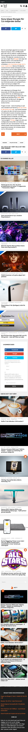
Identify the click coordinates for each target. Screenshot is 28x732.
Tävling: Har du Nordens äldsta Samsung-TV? (11, 480)
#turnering (18, 571)
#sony (21, 142)
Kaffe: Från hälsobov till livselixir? (12, 421)
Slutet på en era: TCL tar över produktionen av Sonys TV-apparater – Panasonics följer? (13, 186)
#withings (3, 539)
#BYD (9, 507)
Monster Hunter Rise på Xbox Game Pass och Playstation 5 (13, 246)
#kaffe (8, 419)
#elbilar (13, 507)
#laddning (18, 507)
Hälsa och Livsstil (5, 418)
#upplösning (4, 303)
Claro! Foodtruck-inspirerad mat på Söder (13, 713)
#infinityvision (14, 447)
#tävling (15, 478)
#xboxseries (4, 244)
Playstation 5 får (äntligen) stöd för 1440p (13, 306)
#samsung (9, 478)
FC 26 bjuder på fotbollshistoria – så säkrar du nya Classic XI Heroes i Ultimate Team (13, 661)
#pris (17, 273)
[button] (2, 6)
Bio (2, 447)
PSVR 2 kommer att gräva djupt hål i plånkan (13, 275)
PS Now (13, 120)
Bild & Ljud (3, 182)
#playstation (13, 142)
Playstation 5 (6, 16)
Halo (19, 97)
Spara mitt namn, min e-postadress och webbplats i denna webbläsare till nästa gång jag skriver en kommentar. (14, 376)
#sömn (12, 538)
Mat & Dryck (14, 418)
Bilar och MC (4, 507)
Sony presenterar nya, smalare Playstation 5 (11, 216)
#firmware (11, 302)
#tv (19, 478)
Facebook (11, 350)
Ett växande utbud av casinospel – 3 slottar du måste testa (13, 625)
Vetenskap (20, 418)
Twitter (11, 358)
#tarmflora (14, 419)
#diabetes (3, 419)
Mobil (2, 571)
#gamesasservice (13, 332)
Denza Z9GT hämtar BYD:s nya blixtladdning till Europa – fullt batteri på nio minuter (13, 511)
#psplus (3, 333)
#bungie (4, 142)
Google (11, 354)
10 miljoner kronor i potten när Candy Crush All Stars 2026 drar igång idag (13, 574)
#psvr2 (21, 273)
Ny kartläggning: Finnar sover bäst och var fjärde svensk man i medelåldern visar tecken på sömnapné (12, 543)
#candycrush (8, 571)
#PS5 (10, 213)
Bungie (16, 59)
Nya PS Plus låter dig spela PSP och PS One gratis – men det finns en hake (14, 336)
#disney (8, 447)
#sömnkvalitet (18, 538)
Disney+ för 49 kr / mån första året (11, 701)
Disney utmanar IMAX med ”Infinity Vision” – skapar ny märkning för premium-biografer (12, 450)
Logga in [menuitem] (3, 1)
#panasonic (10, 182)
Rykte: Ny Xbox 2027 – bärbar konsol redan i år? (13, 679)
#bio (4, 447)
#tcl (18, 182)
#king (13, 571)
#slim (13, 213)
